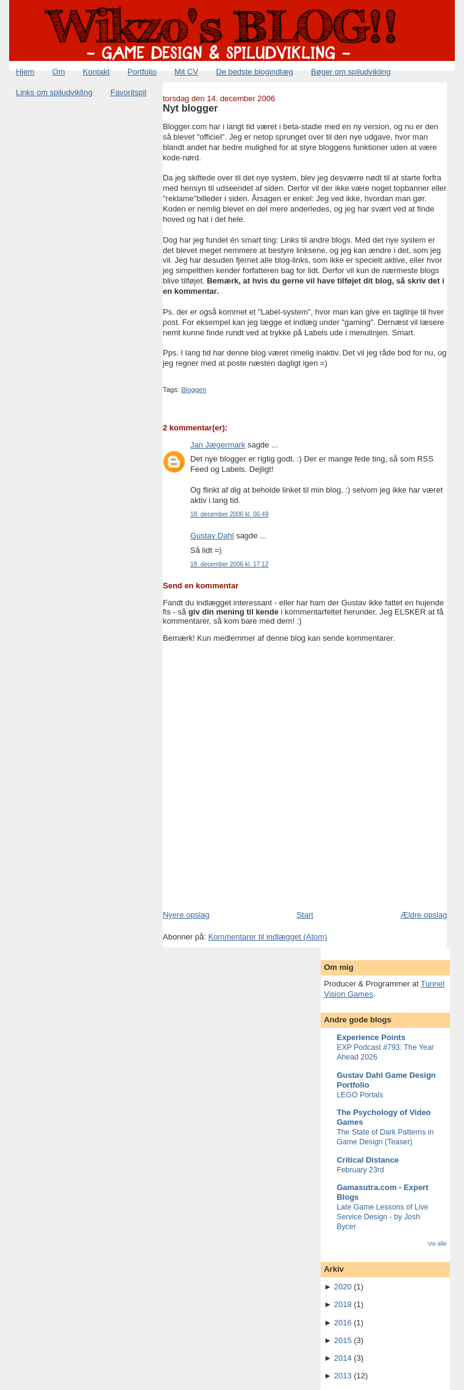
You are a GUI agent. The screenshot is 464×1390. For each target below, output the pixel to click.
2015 (343, 1340)
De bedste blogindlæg (254, 71)
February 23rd (360, 1170)
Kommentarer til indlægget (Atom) (267, 936)
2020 (343, 1286)
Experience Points (371, 1037)
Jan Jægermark (217, 444)
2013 (343, 1375)
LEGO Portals (360, 1095)
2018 (343, 1304)
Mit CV (186, 71)
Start (304, 914)
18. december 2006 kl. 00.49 (229, 514)
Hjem (25, 71)
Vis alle (436, 1243)
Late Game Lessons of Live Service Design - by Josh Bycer (382, 1217)
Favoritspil (128, 92)
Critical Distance (368, 1159)
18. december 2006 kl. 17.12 (229, 564)
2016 (343, 1322)
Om (58, 71)
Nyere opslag (186, 914)
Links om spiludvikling (54, 92)
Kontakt (96, 71)
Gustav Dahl (212, 535)
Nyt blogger (190, 107)
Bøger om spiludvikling (351, 71)
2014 (343, 1358)
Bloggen (193, 389)
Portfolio (142, 71)
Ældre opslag (424, 914)
